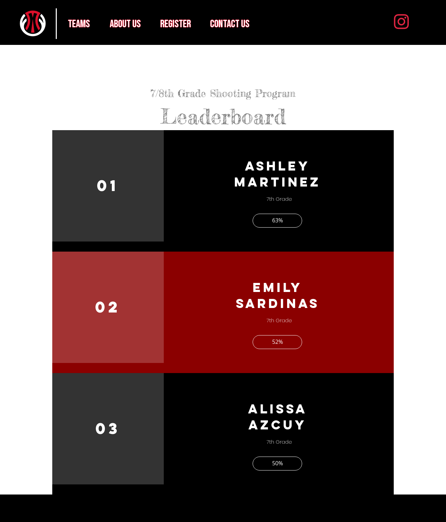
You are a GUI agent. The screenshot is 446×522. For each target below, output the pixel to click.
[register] (175, 24)
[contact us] (229, 24)
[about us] (125, 24)
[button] (277, 221)
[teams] (78, 24)
